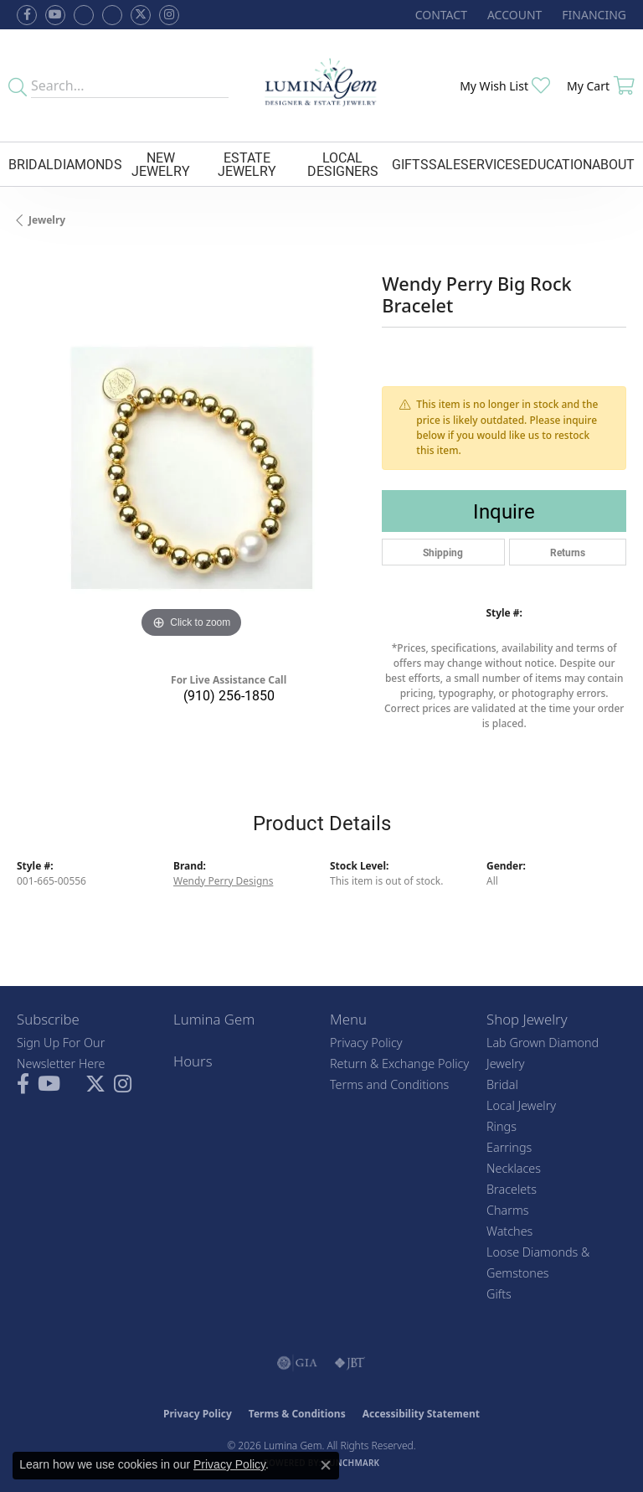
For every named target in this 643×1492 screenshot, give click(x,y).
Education (556, 164)
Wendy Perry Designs (223, 881)
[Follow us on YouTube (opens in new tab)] (55, 15)
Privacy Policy (366, 1043)
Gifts (410, 164)
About (613, 164)
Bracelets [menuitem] (511, 1189)
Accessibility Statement (421, 1414)
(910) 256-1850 (229, 695)
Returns (567, 552)
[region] (191, 467)
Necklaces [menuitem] (513, 1168)
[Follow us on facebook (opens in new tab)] (27, 15)
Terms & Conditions (297, 1414)
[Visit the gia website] (297, 1363)
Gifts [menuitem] (499, 1294)
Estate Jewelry (247, 163)
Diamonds (88, 164)
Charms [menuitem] (507, 1210)
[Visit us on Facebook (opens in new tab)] (84, 15)
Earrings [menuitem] (509, 1147)
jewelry (46, 220)
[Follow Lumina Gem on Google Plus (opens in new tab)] (112, 15)
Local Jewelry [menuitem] (521, 1105)
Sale (444, 164)
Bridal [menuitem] (502, 1084)
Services (490, 164)
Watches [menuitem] (509, 1231)
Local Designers (342, 163)
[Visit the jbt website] (350, 1363)
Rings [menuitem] (501, 1126)
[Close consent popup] (326, 1465)
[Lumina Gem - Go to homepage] (322, 85)
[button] (513, 14)
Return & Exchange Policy (399, 1063)
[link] (439, 14)
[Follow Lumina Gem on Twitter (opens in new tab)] (141, 15)
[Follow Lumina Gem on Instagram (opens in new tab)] (169, 15)
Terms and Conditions (389, 1084)
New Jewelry (160, 163)
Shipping (443, 552)
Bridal (31, 164)
